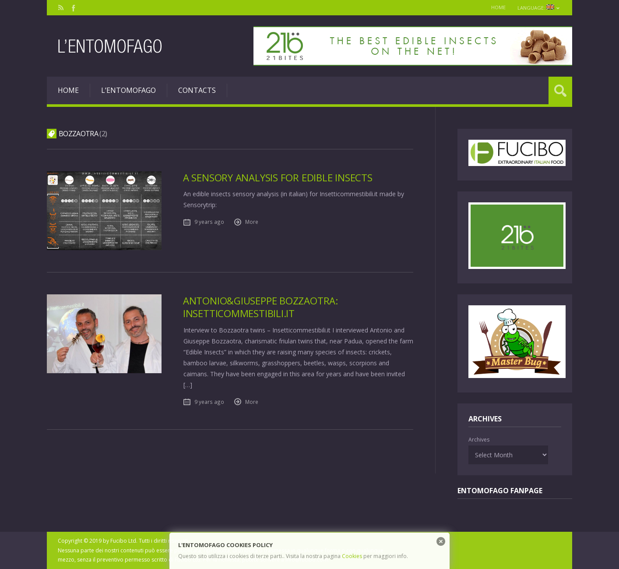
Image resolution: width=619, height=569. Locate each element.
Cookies (352, 556)
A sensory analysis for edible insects (278, 177)
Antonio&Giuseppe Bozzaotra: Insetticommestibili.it (260, 307)
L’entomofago (128, 90)
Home (496, 7)
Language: (538, 7)
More (251, 221)
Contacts (197, 90)
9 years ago (209, 221)
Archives (478, 439)
